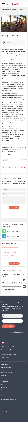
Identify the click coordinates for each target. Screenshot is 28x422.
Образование (4, 384)
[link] (21, 167)
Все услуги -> (14, 263)
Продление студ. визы (8, 249)
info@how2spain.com (8, 289)
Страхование (6, 258)
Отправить (14, 207)
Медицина (3, 389)
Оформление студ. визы (9, 252)
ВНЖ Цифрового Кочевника (10, 247)
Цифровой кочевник (6, 367)
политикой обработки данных (18, 331)
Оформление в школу (8, 255)
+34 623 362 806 (5, 411)
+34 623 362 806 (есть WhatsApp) (12, 282)
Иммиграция (4, 387)
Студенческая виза (5, 370)
